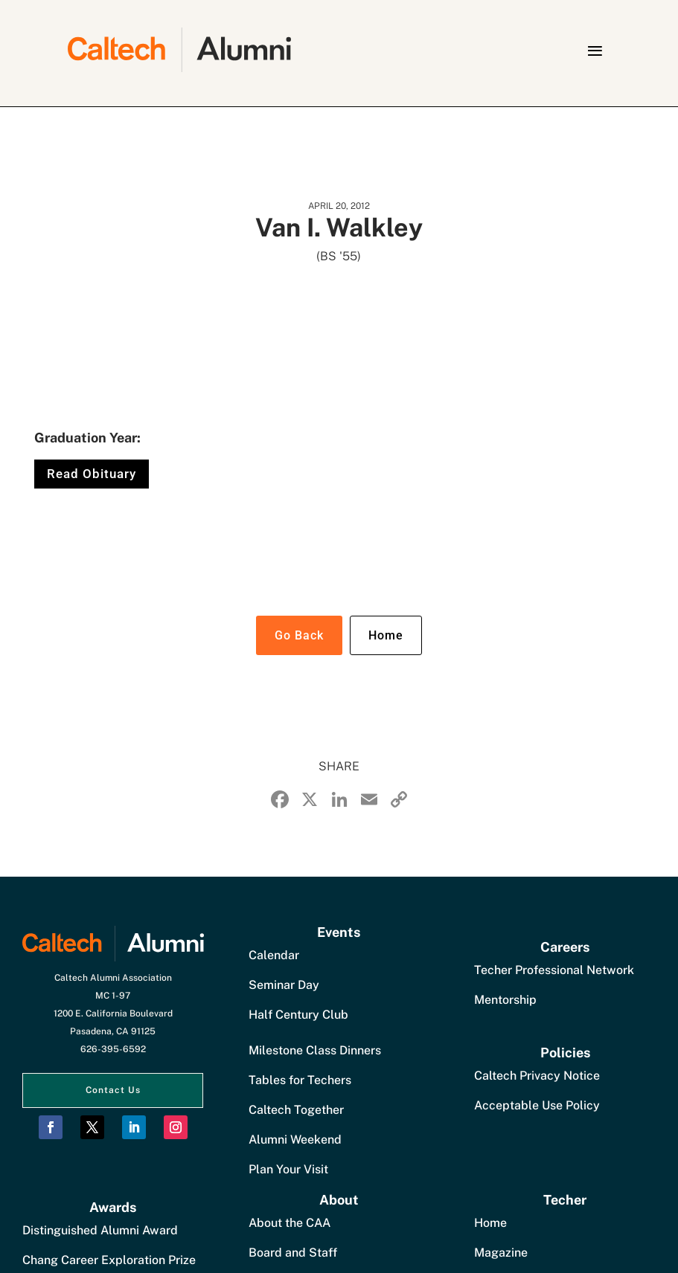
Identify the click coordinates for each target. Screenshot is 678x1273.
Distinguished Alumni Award (100, 1230)
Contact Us (113, 1090)
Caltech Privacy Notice (537, 1076)
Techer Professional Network (554, 970)
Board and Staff (293, 1252)
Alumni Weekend (295, 1139)
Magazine (501, 1252)
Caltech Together (296, 1110)
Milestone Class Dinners (315, 1050)
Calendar (274, 955)
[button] (594, 50)
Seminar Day (284, 985)
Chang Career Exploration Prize (109, 1260)
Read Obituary (91, 473)
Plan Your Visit (288, 1169)
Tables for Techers (300, 1080)
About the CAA (289, 1223)
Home (385, 635)
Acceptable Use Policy (537, 1105)
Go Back (299, 635)
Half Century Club (298, 1015)
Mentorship (505, 1000)
